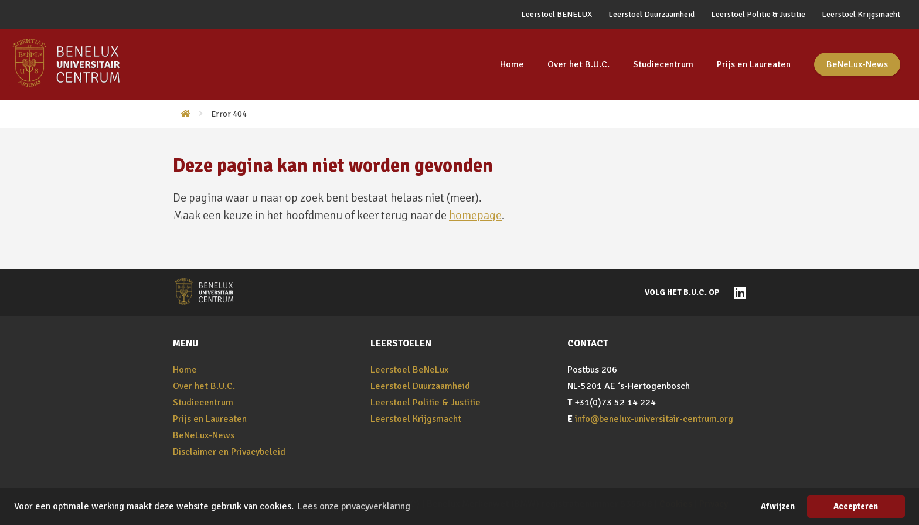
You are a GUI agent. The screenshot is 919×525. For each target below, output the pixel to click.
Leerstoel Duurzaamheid (651, 14)
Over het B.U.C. (578, 64)
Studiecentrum (663, 64)
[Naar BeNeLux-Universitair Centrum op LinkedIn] (737, 292)
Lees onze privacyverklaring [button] (354, 506)
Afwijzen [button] (778, 506)
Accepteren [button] (855, 506)
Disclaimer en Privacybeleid (229, 452)
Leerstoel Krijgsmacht (861, 14)
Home (512, 64)
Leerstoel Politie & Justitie (758, 14)
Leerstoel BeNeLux (409, 370)
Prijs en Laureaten (754, 64)
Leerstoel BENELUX (556, 14)
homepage (475, 215)
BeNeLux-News (857, 64)
